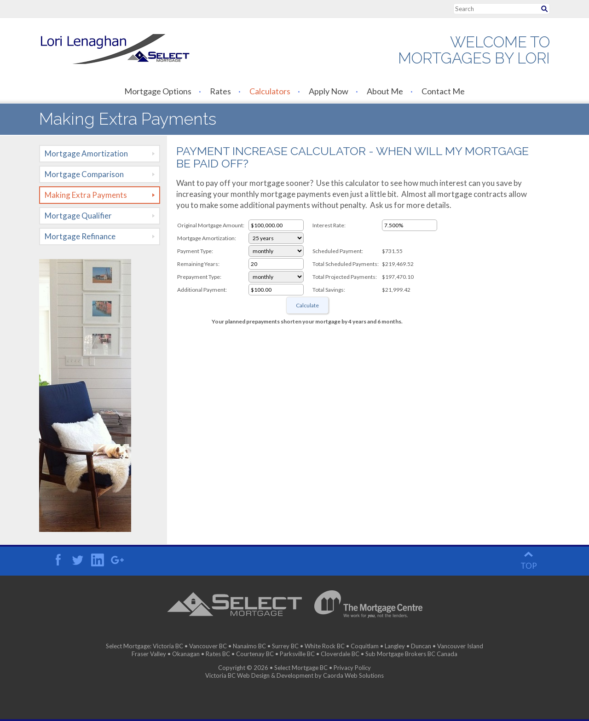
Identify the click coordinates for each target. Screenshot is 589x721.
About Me (385, 91)
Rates (220, 91)
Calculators (269, 91)
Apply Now (328, 91)
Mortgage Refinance (80, 236)
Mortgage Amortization (86, 153)
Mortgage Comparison (84, 174)
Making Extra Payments (86, 195)
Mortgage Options (157, 91)
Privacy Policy (352, 667)
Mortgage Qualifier (78, 215)
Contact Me (443, 91)
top (528, 566)
